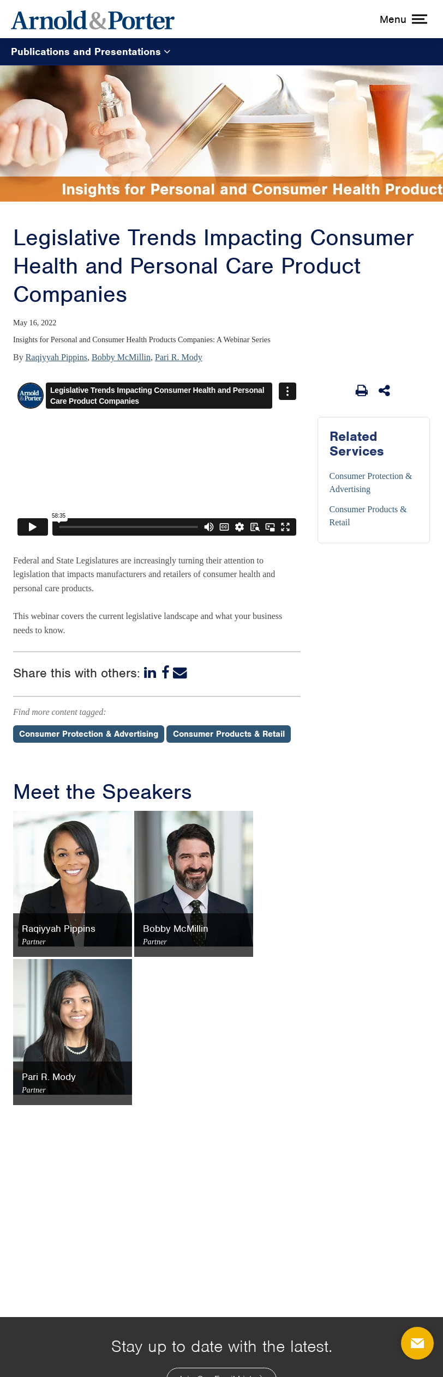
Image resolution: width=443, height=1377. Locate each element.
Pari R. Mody (178, 357)
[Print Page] (361, 390)
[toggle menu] (402, 19)
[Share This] (385, 390)
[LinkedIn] (151, 673)
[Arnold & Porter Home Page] (93, 19)
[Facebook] (165, 673)
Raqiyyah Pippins (56, 357)
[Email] (180, 673)
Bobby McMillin (121, 357)
